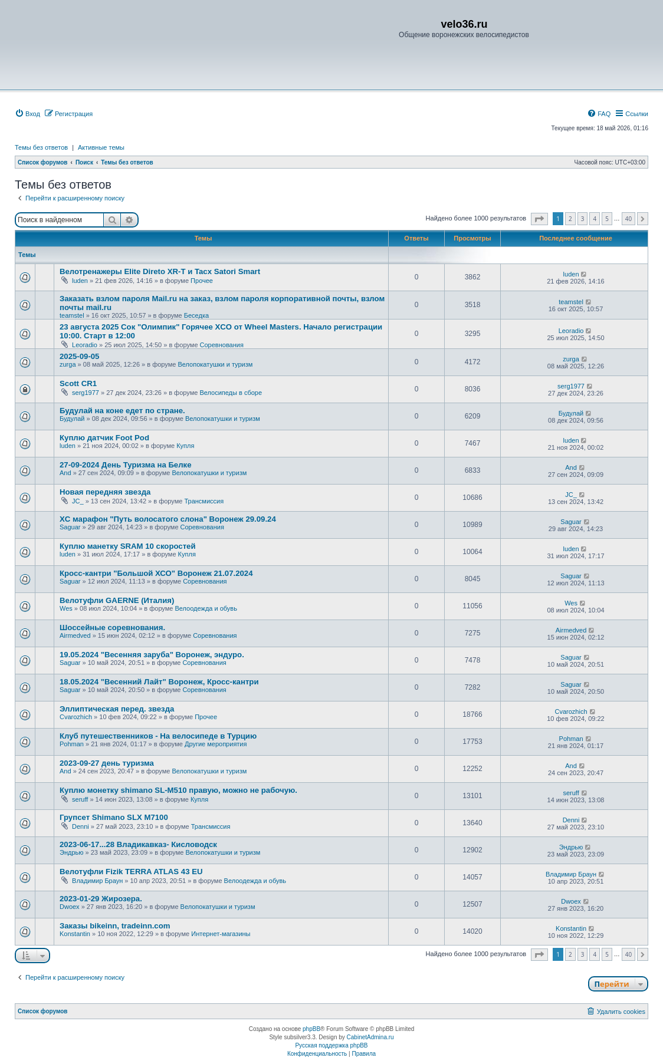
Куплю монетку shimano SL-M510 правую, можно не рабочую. (178, 790)
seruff (80, 799)
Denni (80, 826)
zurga (68, 364)
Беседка (196, 315)
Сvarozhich (76, 716)
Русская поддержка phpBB (331, 1045)
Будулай (72, 418)
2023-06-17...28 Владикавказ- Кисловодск (138, 844)
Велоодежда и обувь (206, 608)
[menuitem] (27, 114)
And (65, 472)
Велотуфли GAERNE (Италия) (117, 600)
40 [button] (628, 219)
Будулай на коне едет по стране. (122, 410)
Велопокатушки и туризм (215, 364)
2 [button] (570, 219)
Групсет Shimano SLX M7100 (114, 817)
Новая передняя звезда (105, 491)
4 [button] (594, 219)
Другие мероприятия (216, 743)
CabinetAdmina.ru (370, 1037)
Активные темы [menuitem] (101, 147)
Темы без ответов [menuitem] (41, 147)
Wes (66, 608)
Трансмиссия (204, 501)
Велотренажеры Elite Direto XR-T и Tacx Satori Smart (160, 271)
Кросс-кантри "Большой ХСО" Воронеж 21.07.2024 (156, 573)
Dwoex (70, 906)
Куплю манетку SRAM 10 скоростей (128, 546)
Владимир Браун (97, 880)
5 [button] (607, 219)
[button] (539, 219)
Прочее (202, 280)
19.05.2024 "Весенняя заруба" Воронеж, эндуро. (152, 654)
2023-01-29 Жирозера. (101, 898)
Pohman (72, 743)
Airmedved (75, 635)
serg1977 (85, 392)
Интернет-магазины (220, 933)
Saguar (70, 527)
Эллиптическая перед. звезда (117, 708)
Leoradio (84, 344)
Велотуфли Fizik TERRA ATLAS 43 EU (131, 871)
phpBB (311, 1029)
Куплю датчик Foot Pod (104, 437)
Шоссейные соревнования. (112, 627)
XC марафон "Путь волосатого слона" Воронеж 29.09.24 (168, 519)
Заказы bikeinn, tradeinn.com (115, 925)
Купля (185, 445)
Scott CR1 (78, 383)
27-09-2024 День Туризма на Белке (126, 464)
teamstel (72, 315)
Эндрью (72, 852)
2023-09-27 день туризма (107, 763)
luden (80, 280)
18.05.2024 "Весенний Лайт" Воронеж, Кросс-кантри (159, 681)
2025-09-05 (79, 356)
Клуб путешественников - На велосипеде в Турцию (158, 736)
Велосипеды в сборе (230, 392)
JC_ (78, 501)
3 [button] (583, 219)
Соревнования (222, 344)
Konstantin (75, 933)
